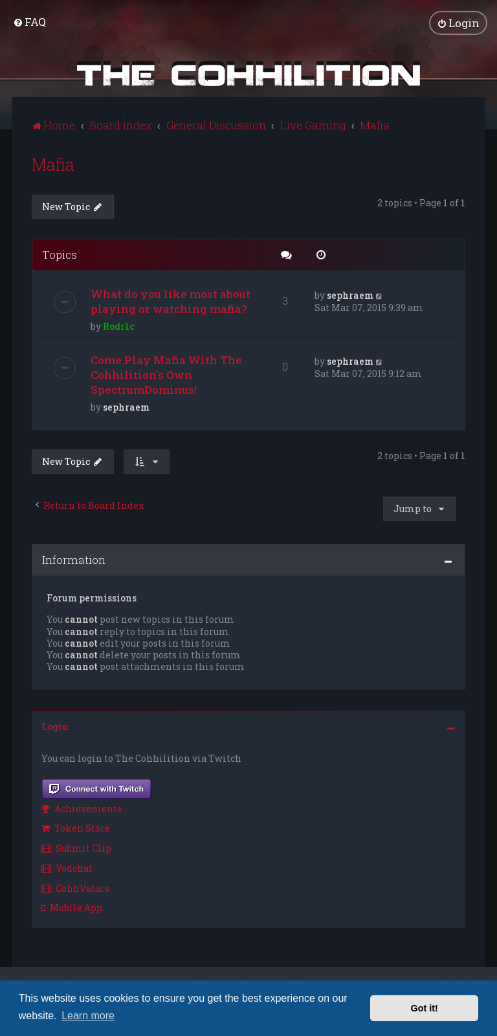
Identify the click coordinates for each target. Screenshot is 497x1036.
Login (55, 726)
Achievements (81, 808)
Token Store (75, 828)
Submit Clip (76, 848)
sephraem (350, 295)
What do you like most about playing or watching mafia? (170, 301)
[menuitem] (29, 21)
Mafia (53, 164)
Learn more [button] (88, 1015)
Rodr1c (119, 326)
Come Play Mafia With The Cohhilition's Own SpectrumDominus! (166, 374)
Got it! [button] (424, 1008)
